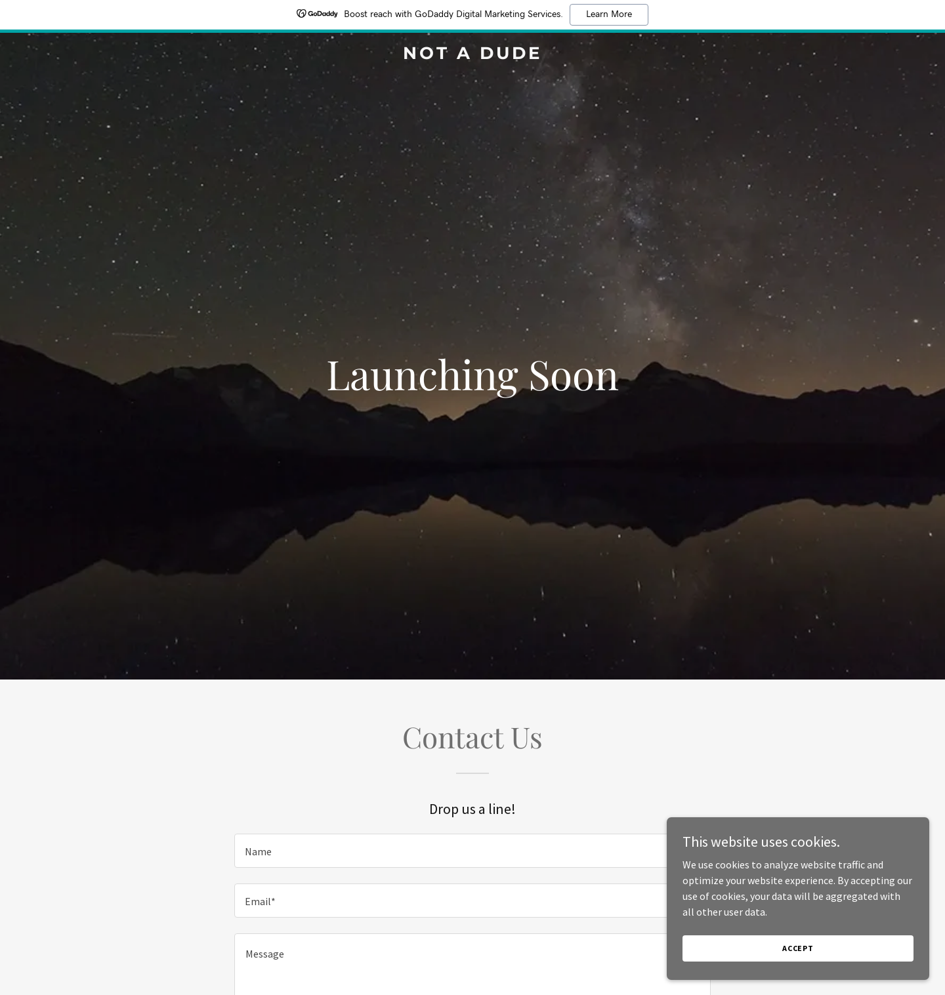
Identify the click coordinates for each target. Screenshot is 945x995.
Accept (798, 948)
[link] (473, 55)
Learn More (609, 14)
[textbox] (472, 851)
